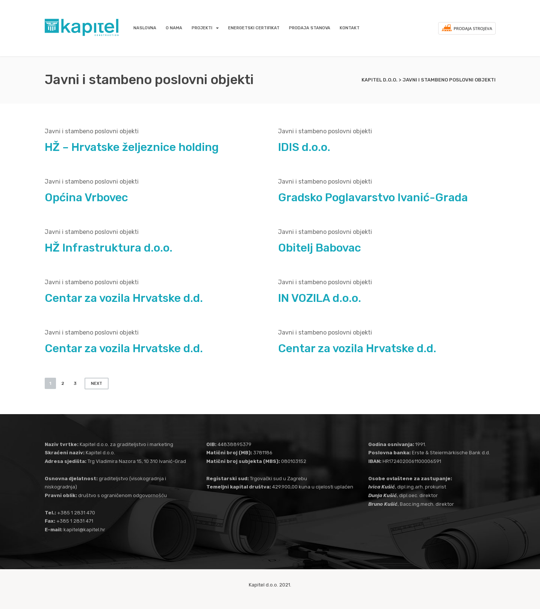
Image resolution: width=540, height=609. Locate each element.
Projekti (202, 28)
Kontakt (350, 28)
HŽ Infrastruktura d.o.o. (108, 248)
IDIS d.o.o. (304, 147)
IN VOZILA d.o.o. (319, 298)
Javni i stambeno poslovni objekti (92, 131)
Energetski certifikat (254, 28)
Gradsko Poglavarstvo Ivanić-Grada (373, 197)
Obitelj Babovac (319, 248)
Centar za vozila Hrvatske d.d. (124, 298)
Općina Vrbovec (86, 197)
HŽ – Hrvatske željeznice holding (132, 147)
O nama (174, 28)
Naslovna (144, 28)
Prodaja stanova (309, 28)
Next (97, 383)
